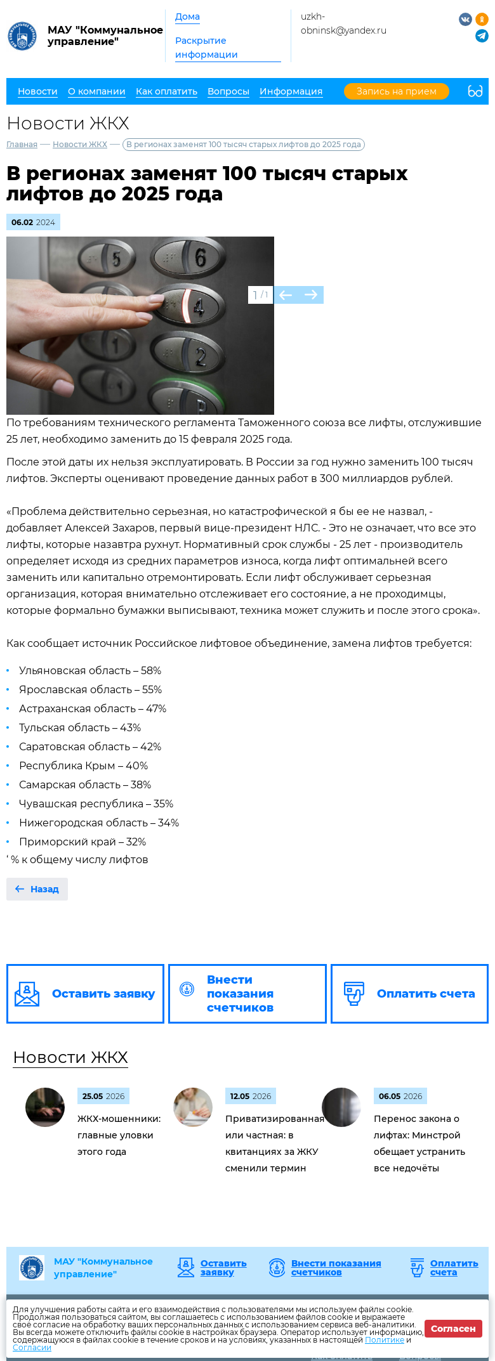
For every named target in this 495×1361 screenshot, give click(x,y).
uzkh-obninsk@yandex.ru (343, 23)
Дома (187, 16)
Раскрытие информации (206, 47)
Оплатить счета (454, 1268)
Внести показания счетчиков (336, 1268)
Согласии (32, 1347)
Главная (21, 144)
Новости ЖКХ (80, 144)
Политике (384, 1340)
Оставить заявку (224, 1268)
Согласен (453, 1328)
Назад (44, 889)
